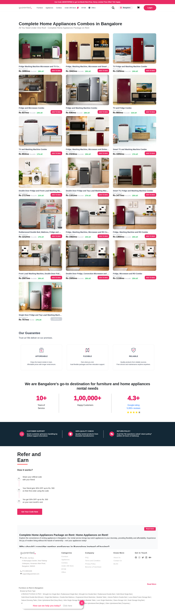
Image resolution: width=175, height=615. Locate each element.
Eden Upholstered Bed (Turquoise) (118, 603)
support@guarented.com (30, 574)
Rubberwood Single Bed (69, 594)
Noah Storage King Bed (136, 600)
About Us (117, 558)
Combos (59, 8)
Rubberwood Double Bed (107, 594)
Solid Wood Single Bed (124, 594)
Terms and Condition (92, 561)
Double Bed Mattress (67, 597)
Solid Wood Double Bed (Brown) (32, 597)
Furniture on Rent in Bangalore (31, 588)
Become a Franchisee (93, 567)
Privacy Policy (90, 564)
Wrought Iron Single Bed (51, 594)
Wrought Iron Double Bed (88, 594)
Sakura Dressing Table (29, 600)
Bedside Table (102, 597)
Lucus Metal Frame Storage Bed (140, 597)
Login (150, 8)
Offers (92, 8)
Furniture (39, 8)
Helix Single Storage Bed (72, 600)
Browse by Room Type (28, 591)
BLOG (116, 564)
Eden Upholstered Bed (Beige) (94, 603)
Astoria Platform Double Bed (118, 597)
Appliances (49, 8)
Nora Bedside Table (89, 600)
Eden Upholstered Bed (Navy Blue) (50, 600)
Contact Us (118, 561)
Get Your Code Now (29, 512)
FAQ (87, 558)
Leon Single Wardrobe (105, 600)
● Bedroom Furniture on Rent (31, 594)
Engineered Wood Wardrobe (86, 597)
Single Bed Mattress (52, 597)
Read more (150, 529)
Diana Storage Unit (120, 600)
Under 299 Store (71, 8)
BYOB (83, 8)
